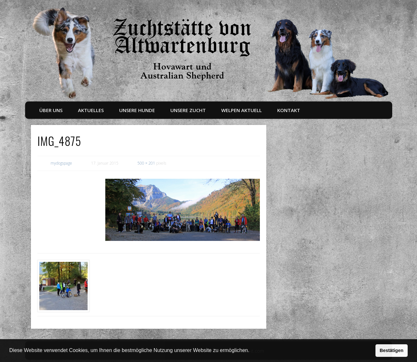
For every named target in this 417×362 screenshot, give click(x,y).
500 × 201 (146, 163)
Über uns (50, 110)
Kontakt (288, 110)
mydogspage (61, 163)
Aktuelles (91, 110)
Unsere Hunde (137, 110)
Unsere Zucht (188, 110)
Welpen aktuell (241, 110)
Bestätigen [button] (391, 350)
